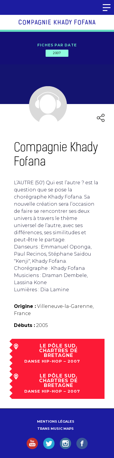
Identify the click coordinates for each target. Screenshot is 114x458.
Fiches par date (57, 45)
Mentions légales (55, 421)
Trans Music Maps (55, 428)
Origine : (25, 306)
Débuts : (24, 325)
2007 (57, 53)
